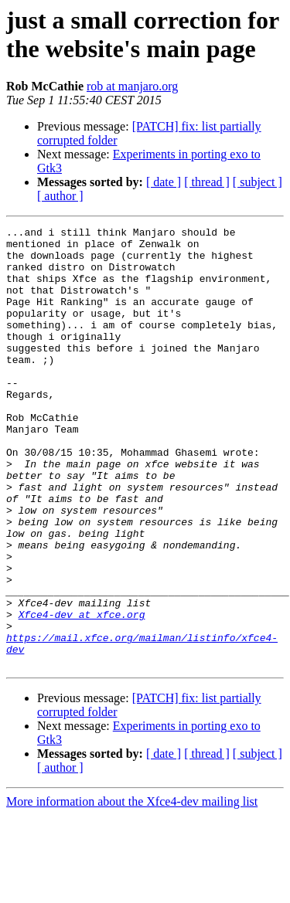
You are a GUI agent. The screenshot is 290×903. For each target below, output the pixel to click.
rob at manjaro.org (132, 86)
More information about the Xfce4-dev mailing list (132, 889)
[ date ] (163, 181)
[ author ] (60, 195)
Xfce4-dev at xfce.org (82, 693)
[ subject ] (257, 181)
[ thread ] (207, 181)
